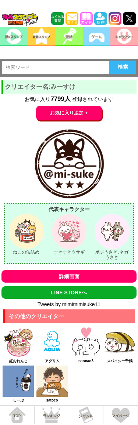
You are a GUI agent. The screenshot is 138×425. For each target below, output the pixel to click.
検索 (123, 67)
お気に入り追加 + (69, 113)
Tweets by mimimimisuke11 (69, 304)
